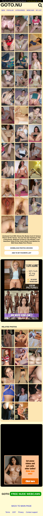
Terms (8, 512)
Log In (39, 1)
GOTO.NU (11, 4)
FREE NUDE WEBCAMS (25, 493)
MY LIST (39, 10)
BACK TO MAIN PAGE (21, 506)
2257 (14, 512)
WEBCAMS (30, 10)
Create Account (31, 1)
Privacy (21, 512)
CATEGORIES (20, 10)
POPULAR (10, 10)
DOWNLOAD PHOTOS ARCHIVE (21, 248)
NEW (3, 10)
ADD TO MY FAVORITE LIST (21, 253)
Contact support (32, 512)
